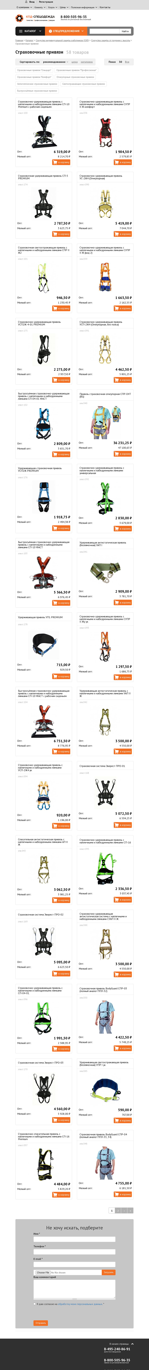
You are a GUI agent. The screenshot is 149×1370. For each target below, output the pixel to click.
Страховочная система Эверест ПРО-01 (102, 766)
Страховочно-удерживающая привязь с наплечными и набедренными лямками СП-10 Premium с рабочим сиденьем (43, 104)
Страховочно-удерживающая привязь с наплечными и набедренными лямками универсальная (102, 470)
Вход (31, 1)
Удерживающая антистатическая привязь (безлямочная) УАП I (103, 544)
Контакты (105, 7)
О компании (23, 7)
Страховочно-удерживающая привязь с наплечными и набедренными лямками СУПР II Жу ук (105, 619)
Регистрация (46, 1)
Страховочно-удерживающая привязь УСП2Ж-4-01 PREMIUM (39, 323)
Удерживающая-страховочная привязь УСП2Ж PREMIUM (40, 469)
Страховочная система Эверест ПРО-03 (41, 1062)
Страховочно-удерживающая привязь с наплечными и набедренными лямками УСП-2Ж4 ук (40, 767)
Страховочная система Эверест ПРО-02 (41, 914)
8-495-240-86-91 (117, 1349)
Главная (19, 40)
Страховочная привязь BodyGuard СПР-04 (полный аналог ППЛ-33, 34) (103, 1136)
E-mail (38, 1258)
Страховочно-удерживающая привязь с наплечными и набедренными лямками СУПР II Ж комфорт (105, 104)
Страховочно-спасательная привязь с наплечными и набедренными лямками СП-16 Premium (43, 1136)
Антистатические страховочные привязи (37, 83)
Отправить (41, 1322)
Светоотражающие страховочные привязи (83, 83)
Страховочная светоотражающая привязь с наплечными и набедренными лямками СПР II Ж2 (43, 250)
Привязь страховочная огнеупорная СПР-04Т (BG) (105, 395)
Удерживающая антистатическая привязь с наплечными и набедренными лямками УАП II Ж (105, 693)
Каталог (31, 31)
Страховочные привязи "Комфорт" (34, 77)
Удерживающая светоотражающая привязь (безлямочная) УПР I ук (104, 1063)
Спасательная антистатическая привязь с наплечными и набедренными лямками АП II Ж (43, 842)
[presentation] (85, 1314)
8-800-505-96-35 (74, 17)
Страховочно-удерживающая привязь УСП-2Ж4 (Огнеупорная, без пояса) (101, 323)
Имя (36, 1233)
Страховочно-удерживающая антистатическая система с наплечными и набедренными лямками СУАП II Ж (103, 916)
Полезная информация (82, 7)
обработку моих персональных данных (80, 1304)
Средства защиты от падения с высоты (110, 40)
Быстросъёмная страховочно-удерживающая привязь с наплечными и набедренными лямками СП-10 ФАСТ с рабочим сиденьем (43, 693)
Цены (63, 7)
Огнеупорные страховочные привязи (75, 77)
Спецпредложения (68, 31)
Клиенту (39, 7)
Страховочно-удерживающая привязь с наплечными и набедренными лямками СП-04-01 (40, 990)
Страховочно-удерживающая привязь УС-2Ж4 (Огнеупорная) (101, 177)
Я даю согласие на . (68, 1304)
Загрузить (108, 1272)
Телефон (39, 1246)
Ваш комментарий (44, 1277)
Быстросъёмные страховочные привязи (37, 90)
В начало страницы (119, 1343)
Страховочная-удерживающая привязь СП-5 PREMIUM (43, 177)
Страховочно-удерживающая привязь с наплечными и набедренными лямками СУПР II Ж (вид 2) (105, 250)
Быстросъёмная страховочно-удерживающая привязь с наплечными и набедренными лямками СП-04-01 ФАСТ (43, 396)
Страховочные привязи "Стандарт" (34, 70)
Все (127, 61)
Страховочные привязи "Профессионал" (76, 70)
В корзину (63, 162)
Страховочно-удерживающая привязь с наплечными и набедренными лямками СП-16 (105, 841)
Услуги (51, 7)
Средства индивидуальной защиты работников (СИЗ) (62, 40)
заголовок (87, 61)
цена (75, 61)
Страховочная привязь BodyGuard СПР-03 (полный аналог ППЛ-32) (103, 990)
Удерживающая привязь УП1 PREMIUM (40, 617)
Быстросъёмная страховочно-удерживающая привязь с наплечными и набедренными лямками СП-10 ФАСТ (43, 544)
